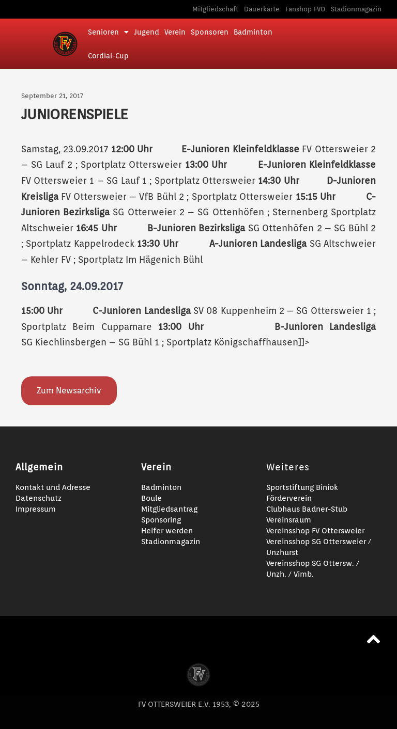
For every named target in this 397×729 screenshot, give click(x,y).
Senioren (108, 32)
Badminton (253, 32)
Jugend (146, 32)
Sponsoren (209, 32)
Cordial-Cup (108, 56)
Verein (175, 32)
